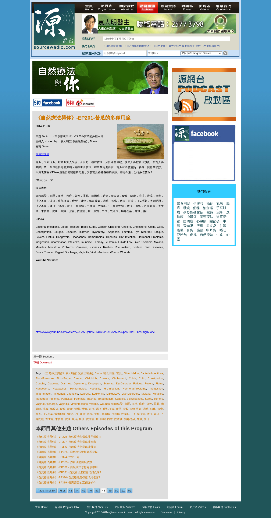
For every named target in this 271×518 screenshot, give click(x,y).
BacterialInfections (151, 373)
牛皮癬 (59, 419)
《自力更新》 (160, 46)
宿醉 (146, 408)
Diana (98, 373)
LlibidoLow (112, 393)
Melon (135, 373)
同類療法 (206, 217)
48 (103, 490)
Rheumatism (106, 398)
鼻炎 (189, 230)
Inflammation (43, 393)
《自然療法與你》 (113, 46)
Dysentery (80, 383)
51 (123, 490)
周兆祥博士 (188, 46)
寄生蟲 (49, 419)
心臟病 (201, 221)
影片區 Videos (198, 507)
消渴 (77, 408)
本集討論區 (42, 154)
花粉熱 (182, 234)
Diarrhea (66, 383)
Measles (158, 393)
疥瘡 (82, 419)
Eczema (108, 383)
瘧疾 (149, 414)
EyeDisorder (123, 383)
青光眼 (188, 226)
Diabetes (52, 383)
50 (116, 490)
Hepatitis (94, 388)
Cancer (78, 378)
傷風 (193, 234)
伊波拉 (198, 203)
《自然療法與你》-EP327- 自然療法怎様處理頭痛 (66, 441)
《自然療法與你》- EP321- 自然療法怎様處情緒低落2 (68, 472)
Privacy (181, 512)
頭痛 (153, 408)
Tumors (158, 398)
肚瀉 (223, 226)
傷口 (146, 419)
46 (90, 490)
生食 (219, 234)
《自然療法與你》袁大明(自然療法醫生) (68, 373)
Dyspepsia (94, 383)
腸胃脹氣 (136, 408)
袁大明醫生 (175, 46)
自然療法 (206, 234)
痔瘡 (160, 408)
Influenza (59, 393)
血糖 (135, 403)
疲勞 (118, 408)
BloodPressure (45, 378)
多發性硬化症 (193, 212)
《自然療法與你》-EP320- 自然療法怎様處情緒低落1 (68, 477)
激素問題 (60, 414)
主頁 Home (41, 507)
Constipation (155, 378)
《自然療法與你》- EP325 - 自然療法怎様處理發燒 (67, 452)
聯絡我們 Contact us (224, 507)
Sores (148, 398)
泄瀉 (84, 408)
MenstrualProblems (47, 398)
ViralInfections (79, 403)
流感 (90, 414)
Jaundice (72, 393)
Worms (93, 403)
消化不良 (72, 414)
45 (83, 490)
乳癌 (219, 203)
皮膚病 (90, 419)
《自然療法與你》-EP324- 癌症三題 (57, 457)
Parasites (66, 398)
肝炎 (38, 414)
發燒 (126, 408)
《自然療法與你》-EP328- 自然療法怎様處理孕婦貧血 (68, 436)
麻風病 (105, 414)
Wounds (105, 403)
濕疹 (98, 408)
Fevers (149, 383)
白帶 (110, 419)
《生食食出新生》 (211, 46)
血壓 (127, 403)
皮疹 (68, 419)
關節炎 (215, 221)
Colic (142, 378)
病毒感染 (129, 419)
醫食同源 (109, 373)
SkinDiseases (135, 398)
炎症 (82, 414)
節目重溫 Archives (125, 507)
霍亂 (156, 403)
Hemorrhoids (78, 388)
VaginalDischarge (46, 403)
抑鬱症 (191, 217)
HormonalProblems (134, 388)
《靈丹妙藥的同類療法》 (138, 46)
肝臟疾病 (139, 414)
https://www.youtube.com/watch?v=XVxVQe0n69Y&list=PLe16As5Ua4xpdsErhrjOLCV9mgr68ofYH (96, 332)
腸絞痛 (54, 408)
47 (96, 490)
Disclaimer (166, 512)
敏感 (210, 212)
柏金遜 (208, 208)
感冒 (45, 408)
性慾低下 (126, 414)
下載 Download (42, 362)
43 (70, 490)
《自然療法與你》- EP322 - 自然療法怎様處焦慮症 (67, 467)
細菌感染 (117, 403)
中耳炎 (211, 230)
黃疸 (97, 414)
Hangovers (42, 388)
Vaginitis (64, 403)
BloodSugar (64, 378)
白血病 (115, 414)
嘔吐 (223, 230)
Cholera (104, 378)
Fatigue (137, 383)
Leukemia (98, 393)
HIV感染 (48, 414)
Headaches (60, 388)
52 (129, 490)
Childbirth (91, 378)
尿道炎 (211, 226)
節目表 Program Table (67, 507)
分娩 (149, 403)
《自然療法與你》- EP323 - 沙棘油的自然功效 (64, 462)
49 (109, 490)
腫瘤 (103, 419)
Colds (132, 378)
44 (77, 490)
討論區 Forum (175, 507)
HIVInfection (111, 388)
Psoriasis (79, 398)
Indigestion (156, 388)
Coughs (40, 383)
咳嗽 (70, 408)
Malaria (146, 393)
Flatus (159, 383)
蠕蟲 (139, 419)
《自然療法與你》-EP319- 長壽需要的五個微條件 (66, 482)
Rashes (91, 398)
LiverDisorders (130, 393)
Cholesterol (119, 378)
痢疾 (91, 408)
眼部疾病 (108, 408)
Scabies (120, 398)
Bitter (127, 373)
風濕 (75, 419)
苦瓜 (119, 373)
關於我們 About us (97, 507)
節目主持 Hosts (151, 507)
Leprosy (85, 393)
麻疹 (156, 414)
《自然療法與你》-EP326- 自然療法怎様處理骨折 (66, 446)
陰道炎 (118, 419)
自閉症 (188, 221)
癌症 (198, 46)
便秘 (62, 408)
